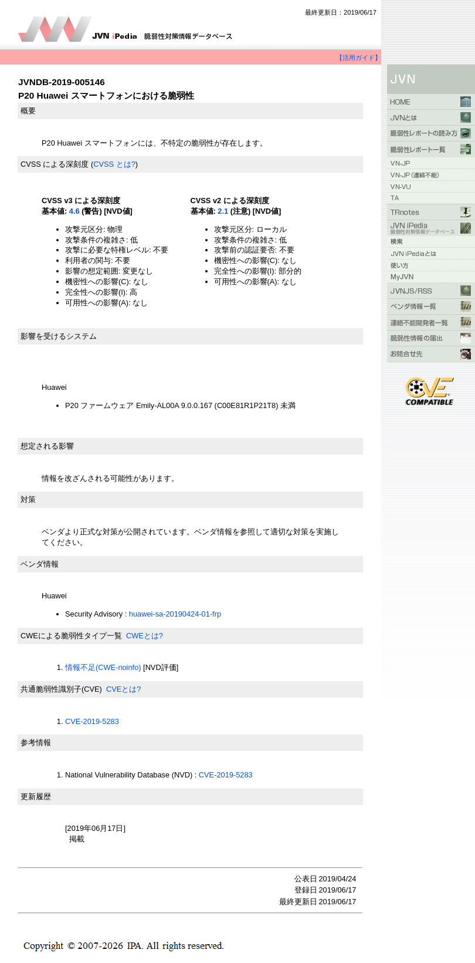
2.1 (223, 211)
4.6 (74, 211)
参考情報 (36, 742)
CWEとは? (144, 635)
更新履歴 (36, 796)
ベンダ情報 (40, 564)
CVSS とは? (114, 164)
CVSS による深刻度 (55, 164)
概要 (28, 110)
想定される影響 (47, 446)
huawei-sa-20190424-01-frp (175, 614)
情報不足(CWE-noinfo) (103, 667)
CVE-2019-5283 (92, 721)
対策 (28, 499)
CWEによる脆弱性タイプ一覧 (71, 635)
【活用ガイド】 (358, 57)
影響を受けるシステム (59, 336)
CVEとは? (123, 689)
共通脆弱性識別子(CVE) (61, 689)
